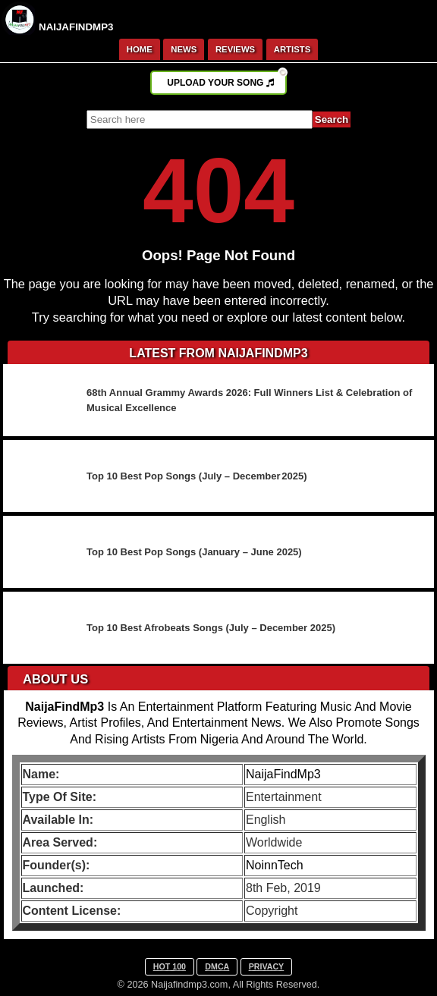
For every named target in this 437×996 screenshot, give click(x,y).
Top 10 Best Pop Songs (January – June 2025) (194, 552)
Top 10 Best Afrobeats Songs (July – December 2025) (210, 627)
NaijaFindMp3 (283, 774)
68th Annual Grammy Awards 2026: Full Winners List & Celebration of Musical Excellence (249, 400)
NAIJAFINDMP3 (76, 27)
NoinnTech (274, 865)
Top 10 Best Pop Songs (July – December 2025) (196, 476)
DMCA (217, 966)
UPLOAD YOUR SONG (226, 79)
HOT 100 (169, 966)
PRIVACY (267, 966)
